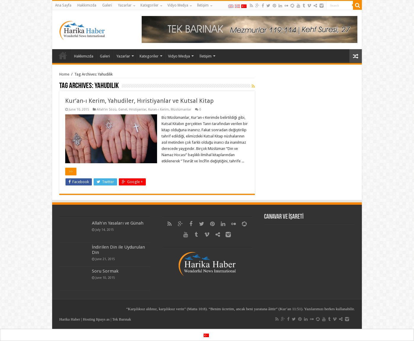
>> (71, 171)
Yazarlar (125, 5)
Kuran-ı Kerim (158, 109)
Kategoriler (149, 5)
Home (64, 74)
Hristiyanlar (137, 109)
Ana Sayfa (63, 5)
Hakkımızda (86, 5)
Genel (122, 109)
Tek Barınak (121, 319)
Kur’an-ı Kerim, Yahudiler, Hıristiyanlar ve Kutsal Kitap (139, 100)
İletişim (203, 5)
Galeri (107, 5)
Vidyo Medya (177, 5)
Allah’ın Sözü (106, 109)
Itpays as (103, 319)
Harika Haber (69, 319)
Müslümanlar (181, 109)
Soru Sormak (105, 271)
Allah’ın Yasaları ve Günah (117, 223)
